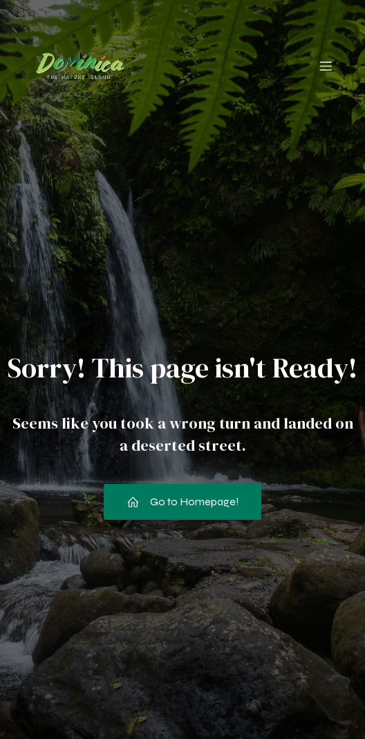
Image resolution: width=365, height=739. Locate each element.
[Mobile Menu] (325, 65)
